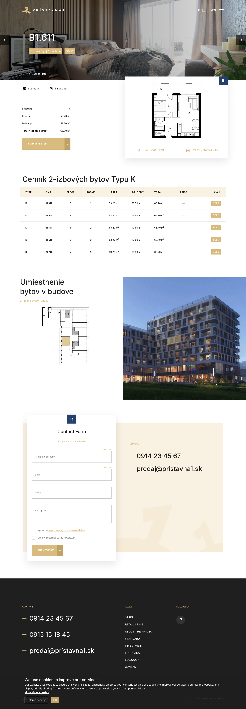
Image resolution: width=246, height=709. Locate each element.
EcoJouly (132, 659)
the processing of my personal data (66, 530)
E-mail (38, 474)
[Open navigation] (217, 10)
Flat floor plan (150, 150)
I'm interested (37, 143)
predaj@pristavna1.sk (169, 469)
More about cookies (37, 692)
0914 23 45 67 (159, 456)
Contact (131, 666)
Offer (129, 617)
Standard (30, 88)
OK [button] (55, 700)
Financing (58, 88)
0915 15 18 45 (50, 634)
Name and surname (45, 456)
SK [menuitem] (198, 10)
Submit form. (46, 550)
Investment (134, 645)
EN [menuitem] (204, 10)
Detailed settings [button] (36, 700)
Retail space (134, 624)
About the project (139, 631)
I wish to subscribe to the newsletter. (55, 538)
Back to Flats (37, 73)
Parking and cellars (202, 150)
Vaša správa (41, 510)
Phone (38, 492)
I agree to (60, 530)
